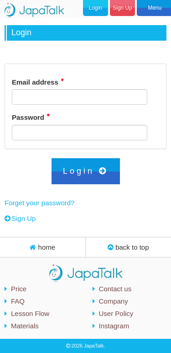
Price (18, 289)
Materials (25, 326)
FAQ (18, 301)
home (42, 247)
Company (113, 301)
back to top (128, 247)
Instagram (114, 326)
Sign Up (122, 8)
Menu (153, 8)
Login (95, 8)
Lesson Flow (30, 313)
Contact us (115, 289)
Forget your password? (39, 203)
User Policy (116, 313)
